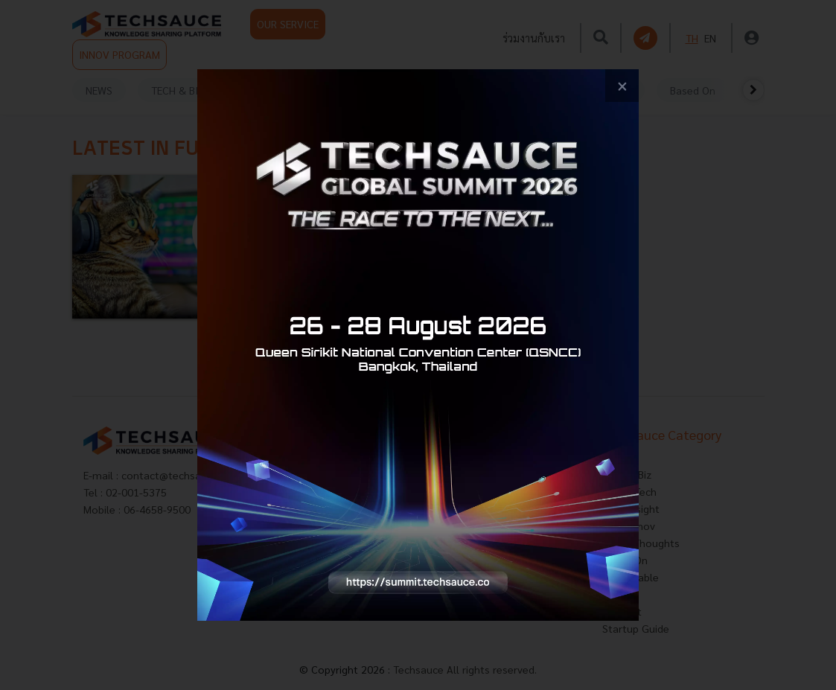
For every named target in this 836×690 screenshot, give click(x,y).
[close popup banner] (622, 86)
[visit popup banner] (418, 345)
